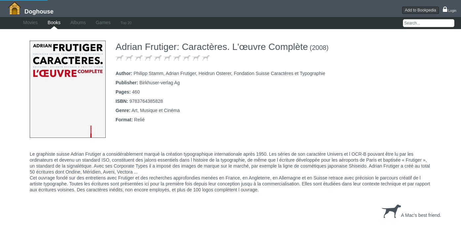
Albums (98, 22)
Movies (37, 22)
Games (129, 22)
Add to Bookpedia (420, 10)
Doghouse (38, 11)
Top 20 (159, 23)
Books (67, 22)
